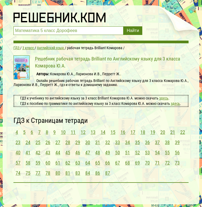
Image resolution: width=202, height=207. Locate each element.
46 (77, 152)
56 (177, 152)
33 (117, 142)
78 (47, 173)
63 (77, 163)
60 (47, 163)
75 (28, 173)
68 (127, 163)
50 (117, 152)
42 (38, 152)
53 (147, 152)
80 (57, 173)
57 (18, 163)
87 (107, 173)
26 (47, 142)
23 (18, 142)
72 (167, 163)
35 (137, 142)
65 (97, 163)
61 (57, 163)
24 (28, 142)
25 (38, 142)
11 (73, 132)
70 (147, 163)
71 (157, 163)
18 (142, 132)
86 (97, 173)
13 (93, 132)
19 (152, 132)
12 (83, 132)
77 (38, 173)
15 (113, 132)
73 (177, 163)
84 (87, 173)
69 (137, 163)
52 (137, 152)
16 (123, 132)
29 (77, 142)
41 (28, 152)
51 (127, 152)
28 (67, 142)
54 (157, 152)
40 (18, 152)
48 (97, 152)
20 (162, 132)
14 (103, 132)
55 (167, 152)
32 (107, 142)
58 (28, 163)
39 (177, 142)
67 (117, 163)
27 (57, 142)
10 (63, 132)
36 (147, 142)
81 (67, 173)
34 (127, 142)
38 (167, 142)
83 (77, 173)
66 (107, 163)
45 (67, 152)
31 (97, 142)
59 (38, 163)
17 (132, 132)
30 (87, 142)
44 (57, 152)
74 (18, 173)
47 (87, 152)
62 (67, 163)
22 (182, 132)
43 (47, 152)
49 (107, 152)
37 (157, 142)
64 (87, 163)
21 (172, 132)
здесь (163, 98)
